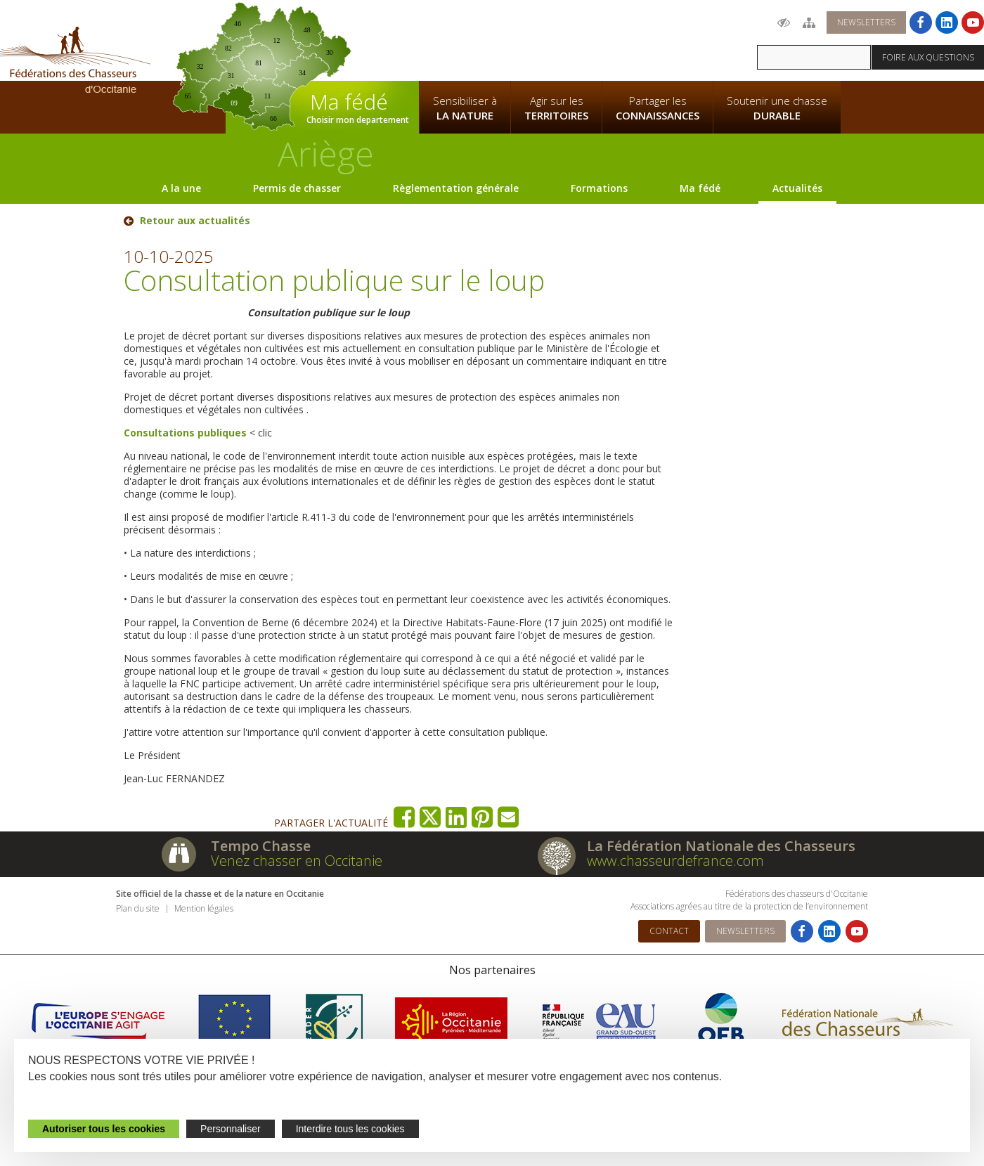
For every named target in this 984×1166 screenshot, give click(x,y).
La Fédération (464, 39)
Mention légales (203, 908)
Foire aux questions (928, 57)
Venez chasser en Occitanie (296, 860)
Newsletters (866, 22)
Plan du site (138, 908)
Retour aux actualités (195, 220)
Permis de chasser (297, 188)
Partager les (657, 108)
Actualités (797, 188)
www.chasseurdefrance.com (675, 860)
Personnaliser (230, 1128)
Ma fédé (700, 188)
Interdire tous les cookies (350, 1128)
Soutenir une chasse (777, 108)
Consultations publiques (185, 432)
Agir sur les (556, 108)
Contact (669, 931)
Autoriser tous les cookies (103, 1128)
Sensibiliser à (465, 108)
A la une (181, 188)
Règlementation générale (456, 188)
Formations (599, 188)
